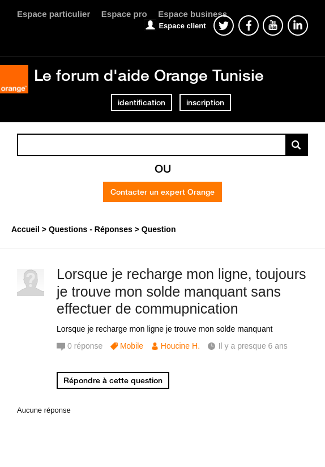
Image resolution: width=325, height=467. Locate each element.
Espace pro (124, 14)
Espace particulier (53, 14)
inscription (205, 102)
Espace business (192, 14)
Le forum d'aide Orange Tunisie (149, 75)
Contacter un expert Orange (162, 192)
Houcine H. (180, 345)
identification (141, 102)
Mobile (131, 345)
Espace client (182, 26)
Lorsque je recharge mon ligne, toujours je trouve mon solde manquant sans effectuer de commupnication (181, 291)
